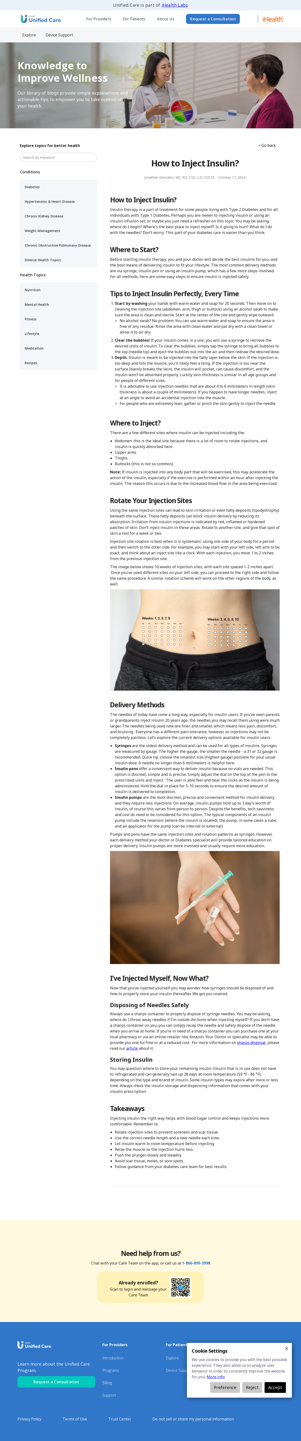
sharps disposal (251, 1042)
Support (109, 1395)
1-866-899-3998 (196, 1263)
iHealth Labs (175, 5)
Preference (225, 1387)
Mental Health (37, 304)
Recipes (31, 363)
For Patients (134, 19)
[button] (99, 19)
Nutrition (33, 290)
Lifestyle (32, 333)
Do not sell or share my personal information (193, 1419)
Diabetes (32, 187)
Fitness (30, 319)
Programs (110, 1370)
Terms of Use (75, 1419)
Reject (252, 1387)
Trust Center (119, 1419)
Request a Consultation (213, 19)
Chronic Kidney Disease (44, 216)
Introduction (112, 1358)
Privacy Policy (29, 1419)
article (132, 1048)
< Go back (267, 145)
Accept (275, 1387)
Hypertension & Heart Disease (50, 201)
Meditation (34, 348)
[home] (40, 18)
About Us (165, 19)
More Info (216, 1376)
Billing (107, 1382)
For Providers (98, 19)
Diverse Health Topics (43, 260)
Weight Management (42, 230)
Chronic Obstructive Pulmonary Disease (58, 245)
